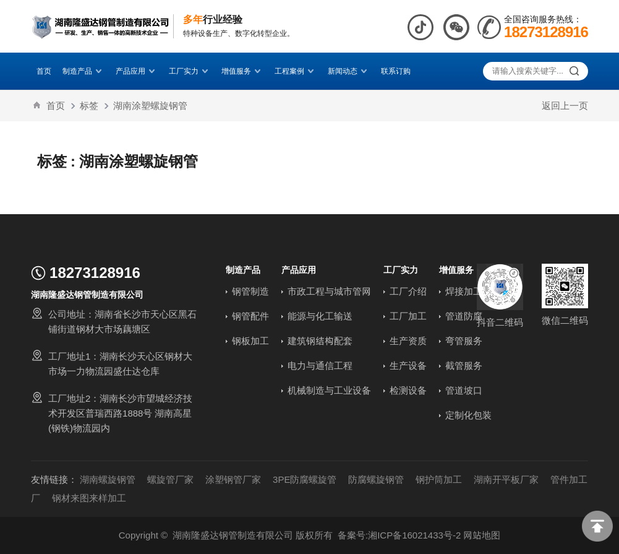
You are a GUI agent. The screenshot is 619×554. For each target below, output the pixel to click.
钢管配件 (250, 315)
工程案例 (296, 71)
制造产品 (83, 71)
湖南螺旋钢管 (107, 479)
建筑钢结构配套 (320, 340)
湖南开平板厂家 (506, 479)
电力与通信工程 (320, 365)
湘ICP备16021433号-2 (414, 535)
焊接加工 (463, 291)
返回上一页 (565, 105)
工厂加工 (408, 315)
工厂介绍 (408, 291)
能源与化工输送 (320, 315)
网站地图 (481, 535)
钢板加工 (250, 340)
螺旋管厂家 (170, 479)
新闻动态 (349, 71)
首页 (43, 71)
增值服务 (242, 71)
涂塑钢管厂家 (233, 479)
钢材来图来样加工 (89, 497)
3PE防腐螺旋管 (304, 479)
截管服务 (463, 365)
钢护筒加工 (439, 479)
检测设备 (408, 390)
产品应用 (137, 71)
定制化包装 (468, 415)
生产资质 (408, 340)
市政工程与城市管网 (329, 291)
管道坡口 (463, 390)
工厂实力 (190, 71)
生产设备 (408, 365)
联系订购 (396, 71)
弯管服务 (463, 340)
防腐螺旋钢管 (376, 479)
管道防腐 (463, 315)
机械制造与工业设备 (329, 390)
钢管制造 (250, 291)
